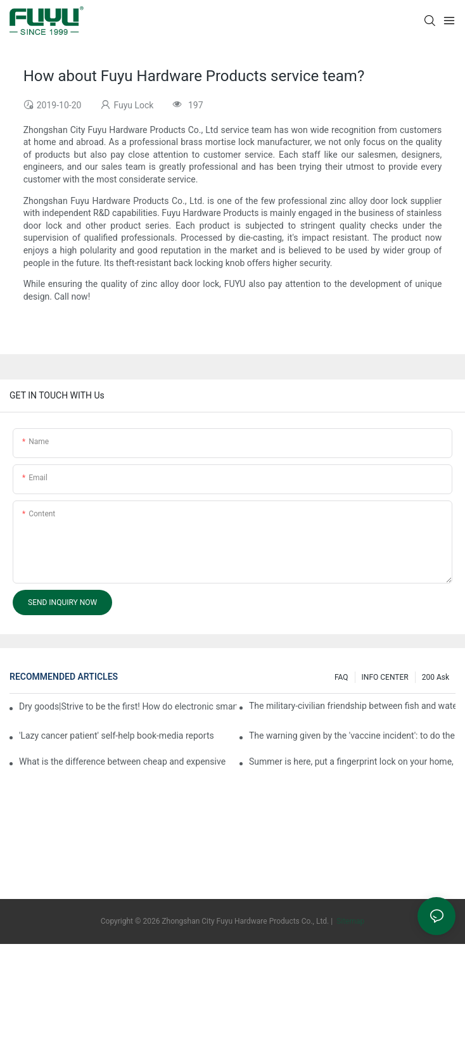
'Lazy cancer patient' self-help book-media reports (116, 735)
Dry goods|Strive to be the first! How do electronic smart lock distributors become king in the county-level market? (128, 706)
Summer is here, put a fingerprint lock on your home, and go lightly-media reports (352, 761)
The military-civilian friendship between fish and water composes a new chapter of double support (352, 706)
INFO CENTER (385, 677)
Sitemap (349, 921)
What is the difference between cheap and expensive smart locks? (122, 761)
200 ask (435, 677)
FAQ (341, 677)
